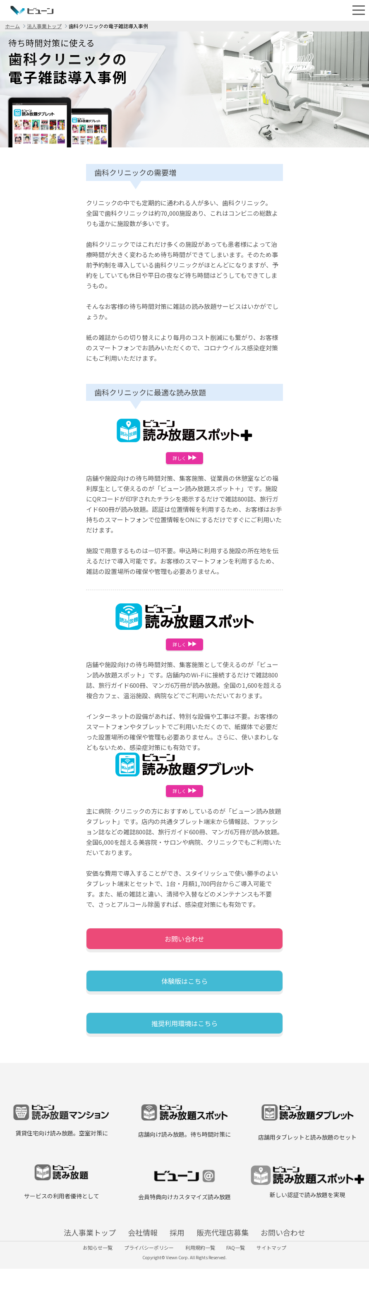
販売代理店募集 (245, 1256)
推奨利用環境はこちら (184, 1042)
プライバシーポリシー (139, 1284)
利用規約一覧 (200, 1284)
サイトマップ (291, 1284)
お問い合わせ (184, 947)
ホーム (12, 25)
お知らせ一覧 (78, 1284)
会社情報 (120, 1256)
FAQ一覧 (245, 1284)
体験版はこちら (184, 994)
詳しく (184, 459)
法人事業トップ (44, 25)
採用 (177, 1256)
